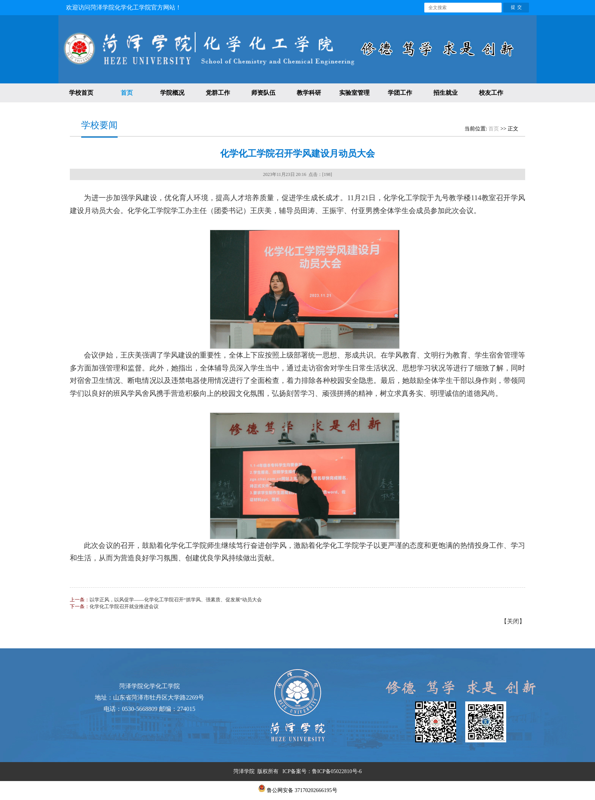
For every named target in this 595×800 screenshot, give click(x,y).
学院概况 (172, 92)
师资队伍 (263, 92)
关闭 (513, 621)
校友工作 (491, 92)
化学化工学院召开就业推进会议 (124, 606)
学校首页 (81, 92)
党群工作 (218, 92)
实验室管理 (354, 92)
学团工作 (400, 92)
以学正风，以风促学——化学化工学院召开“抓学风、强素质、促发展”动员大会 (176, 599)
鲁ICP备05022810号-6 (337, 771)
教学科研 (309, 92)
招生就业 (445, 92)
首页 (127, 92)
